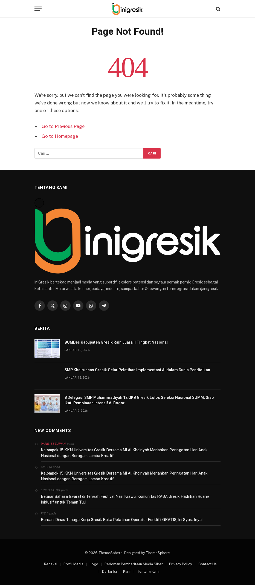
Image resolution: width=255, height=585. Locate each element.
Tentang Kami (148, 571)
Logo (94, 564)
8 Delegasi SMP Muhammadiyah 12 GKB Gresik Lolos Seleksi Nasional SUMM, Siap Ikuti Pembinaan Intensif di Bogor (139, 400)
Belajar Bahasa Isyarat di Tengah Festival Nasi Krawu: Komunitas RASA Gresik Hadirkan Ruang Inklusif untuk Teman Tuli (125, 499)
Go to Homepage (60, 136)
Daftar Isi (109, 571)
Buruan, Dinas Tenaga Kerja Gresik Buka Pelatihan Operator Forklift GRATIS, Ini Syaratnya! (121, 519)
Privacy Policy (180, 564)
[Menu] (38, 9)
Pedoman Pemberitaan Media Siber (134, 564)
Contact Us (207, 564)
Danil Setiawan (53, 443)
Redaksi (50, 564)
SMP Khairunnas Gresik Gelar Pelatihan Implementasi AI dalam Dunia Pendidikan (137, 370)
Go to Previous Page (63, 126)
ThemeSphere (158, 553)
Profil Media (73, 564)
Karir (127, 571)
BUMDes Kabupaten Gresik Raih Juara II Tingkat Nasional (116, 342)
